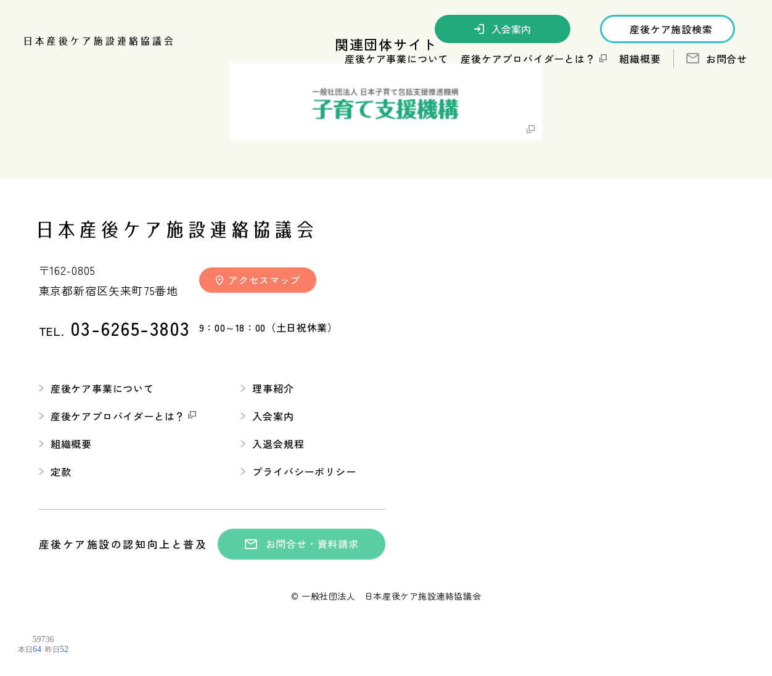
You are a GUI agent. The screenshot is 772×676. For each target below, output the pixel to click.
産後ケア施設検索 (671, 29)
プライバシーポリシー (298, 471)
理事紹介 (267, 388)
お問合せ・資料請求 (302, 543)
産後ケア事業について (96, 388)
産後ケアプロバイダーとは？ (118, 416)
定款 (55, 471)
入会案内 (502, 29)
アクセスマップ (258, 279)
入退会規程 (272, 443)
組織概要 (639, 58)
